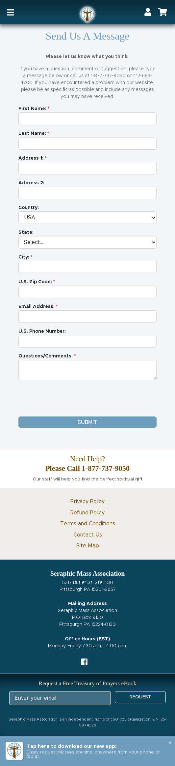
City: (23, 257)
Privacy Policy (87, 501)
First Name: (32, 109)
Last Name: (32, 133)
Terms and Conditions (87, 523)
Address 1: (30, 158)
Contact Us (87, 534)
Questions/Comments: (45, 356)
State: (26, 232)
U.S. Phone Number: (42, 331)
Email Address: (36, 306)
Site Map (87, 545)
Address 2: (31, 183)
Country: (28, 207)
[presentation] (68, 398)
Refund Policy (87, 512)
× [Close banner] (170, 743)
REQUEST (140, 697)
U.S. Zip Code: (35, 282)
